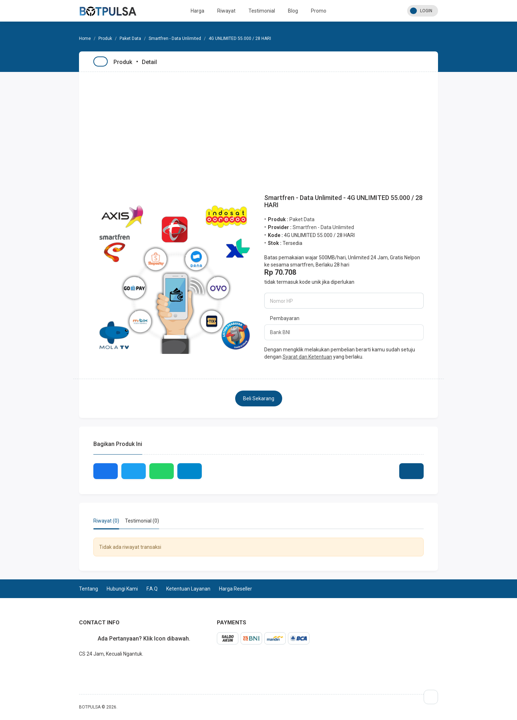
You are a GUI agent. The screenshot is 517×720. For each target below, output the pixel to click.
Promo (318, 11)
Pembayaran (284, 318)
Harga (197, 11)
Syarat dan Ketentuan (307, 357)
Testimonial (261, 11)
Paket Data (130, 38)
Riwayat (226, 11)
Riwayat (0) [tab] (106, 521)
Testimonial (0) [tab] (142, 521)
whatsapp (85, 669)
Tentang (88, 589)
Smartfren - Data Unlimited (175, 38)
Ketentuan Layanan (188, 589)
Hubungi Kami (122, 589)
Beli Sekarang (258, 398)
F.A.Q (152, 589)
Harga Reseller (235, 589)
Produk (105, 38)
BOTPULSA (90, 707)
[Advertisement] (258, 126)
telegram (79, 669)
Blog (293, 11)
